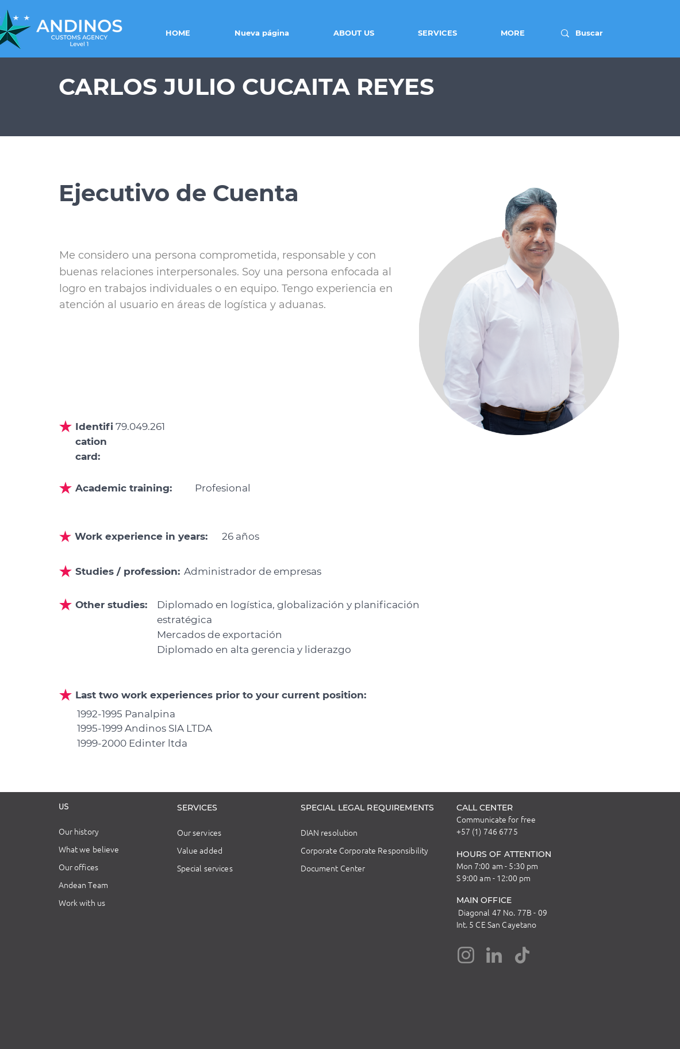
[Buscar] (591, 33)
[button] (340, 33)
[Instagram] (466, 955)
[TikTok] (522, 955)
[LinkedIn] (494, 955)
